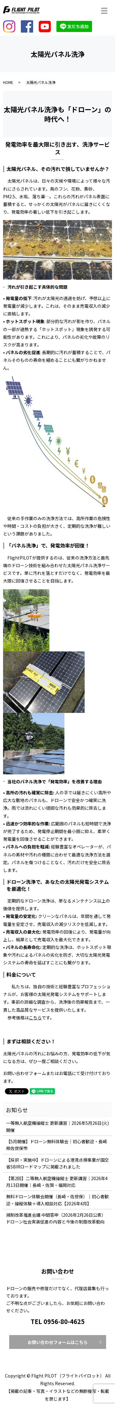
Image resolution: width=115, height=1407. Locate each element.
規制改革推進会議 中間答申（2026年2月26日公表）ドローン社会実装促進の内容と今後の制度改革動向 (56, 1218)
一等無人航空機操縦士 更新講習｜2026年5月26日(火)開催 (57, 1126)
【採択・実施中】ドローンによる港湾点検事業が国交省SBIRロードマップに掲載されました (57, 1163)
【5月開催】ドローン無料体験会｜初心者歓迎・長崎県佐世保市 (56, 1144)
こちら (35, 1017)
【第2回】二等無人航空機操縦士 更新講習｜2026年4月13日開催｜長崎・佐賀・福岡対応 (57, 1181)
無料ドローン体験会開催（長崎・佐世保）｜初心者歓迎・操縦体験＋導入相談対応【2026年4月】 (57, 1199)
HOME (8, 82)
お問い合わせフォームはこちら (58, 1342)
